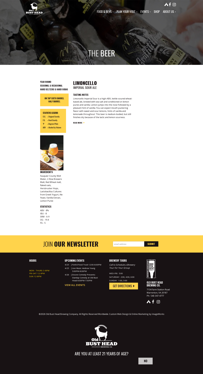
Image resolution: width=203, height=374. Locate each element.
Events (145, 11)
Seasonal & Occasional (51, 85)
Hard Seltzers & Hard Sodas (54, 89)
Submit (151, 244)
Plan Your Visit (127, 11)
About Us (169, 11)
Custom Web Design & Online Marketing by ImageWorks (136, 314)
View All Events (75, 285)
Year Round (45, 81)
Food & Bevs (105, 11)
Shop (157, 11)
